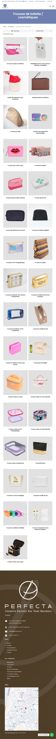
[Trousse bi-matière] (40, 151)
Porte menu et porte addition (14, 671)
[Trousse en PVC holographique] (15, 248)
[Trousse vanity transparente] (15, 449)
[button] (53, 6)
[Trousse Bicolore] (40, 449)
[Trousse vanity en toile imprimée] (40, 415)
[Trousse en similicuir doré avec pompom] (40, 280)
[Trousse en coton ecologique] (15, 481)
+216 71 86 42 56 (7, 1)
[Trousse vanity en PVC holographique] (15, 415)
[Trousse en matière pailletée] (40, 216)
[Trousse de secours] (40, 183)
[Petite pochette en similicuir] (40, 83)
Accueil (25, 1)
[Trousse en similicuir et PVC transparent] (15, 314)
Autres (8, 678)
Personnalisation (41, 1)
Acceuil (9, 643)
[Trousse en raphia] (40, 248)
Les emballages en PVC (13, 676)
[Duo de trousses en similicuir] (15, 49)
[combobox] (40, 31)
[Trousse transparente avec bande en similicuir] (40, 513)
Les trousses (11, 26)
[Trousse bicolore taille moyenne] (15, 183)
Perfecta (31, 1)
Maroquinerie (10, 662)
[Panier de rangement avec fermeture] (15, 83)
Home (4, 26)
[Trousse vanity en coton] (15, 382)
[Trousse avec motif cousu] (15, 151)
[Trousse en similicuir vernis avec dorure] (15, 348)
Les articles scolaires (12, 674)
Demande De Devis (12, 650)
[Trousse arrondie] (15, 117)
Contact (49, 1)
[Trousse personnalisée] (40, 348)
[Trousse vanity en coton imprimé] (40, 382)
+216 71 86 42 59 (18, 1)
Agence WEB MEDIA (20, 733)
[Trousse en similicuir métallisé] (15, 513)
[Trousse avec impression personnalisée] (40, 117)
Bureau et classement (12, 669)
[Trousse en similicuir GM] (40, 481)
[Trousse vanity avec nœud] (15, 547)
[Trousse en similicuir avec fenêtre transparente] (15, 280)
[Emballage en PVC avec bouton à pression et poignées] (40, 49)
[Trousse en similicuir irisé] (40, 314)
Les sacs (9, 667)
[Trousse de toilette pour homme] (15, 216)
